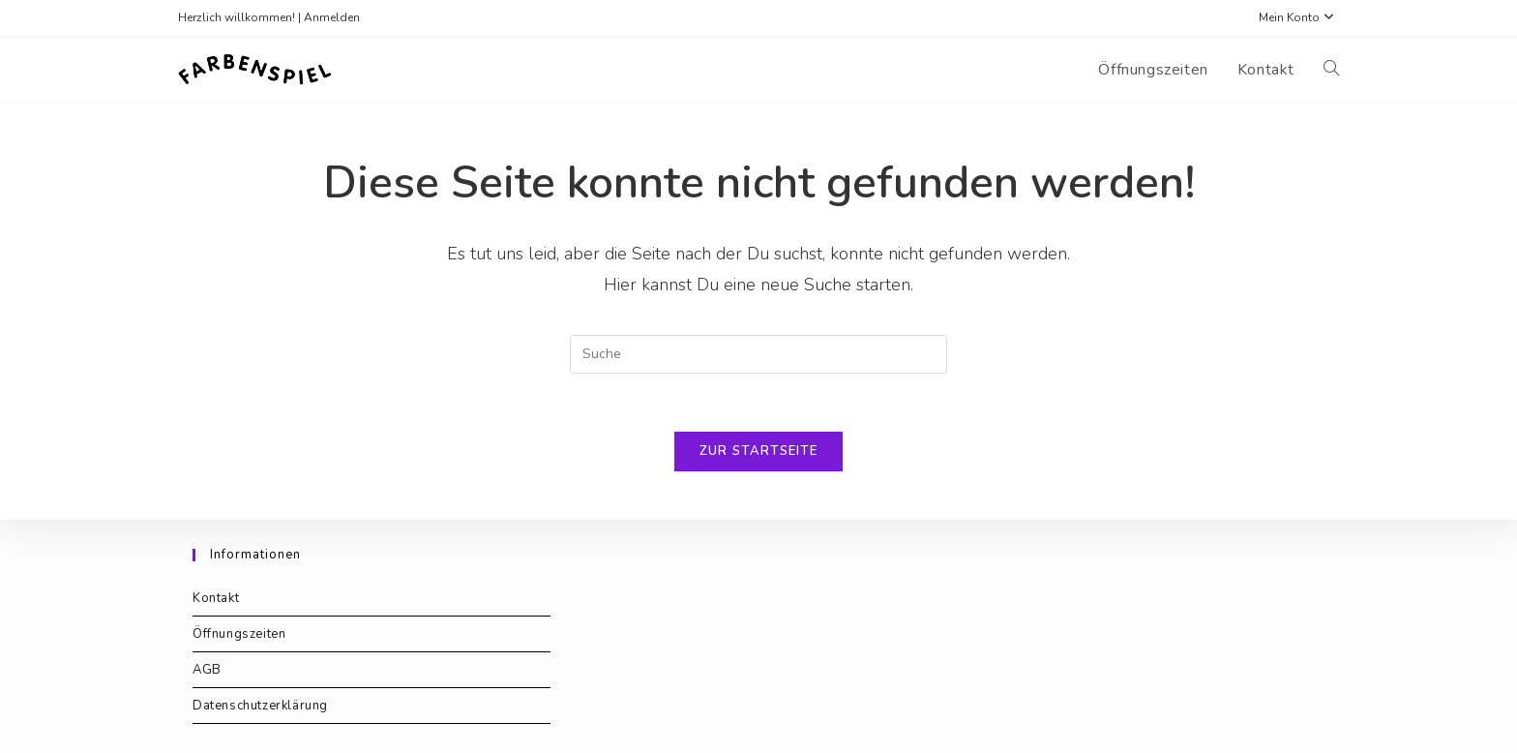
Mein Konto (1299, 17)
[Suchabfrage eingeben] (758, 354)
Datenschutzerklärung (260, 705)
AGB (207, 669)
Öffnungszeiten (239, 634)
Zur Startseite (758, 451)
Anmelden (332, 17)
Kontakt (216, 598)
